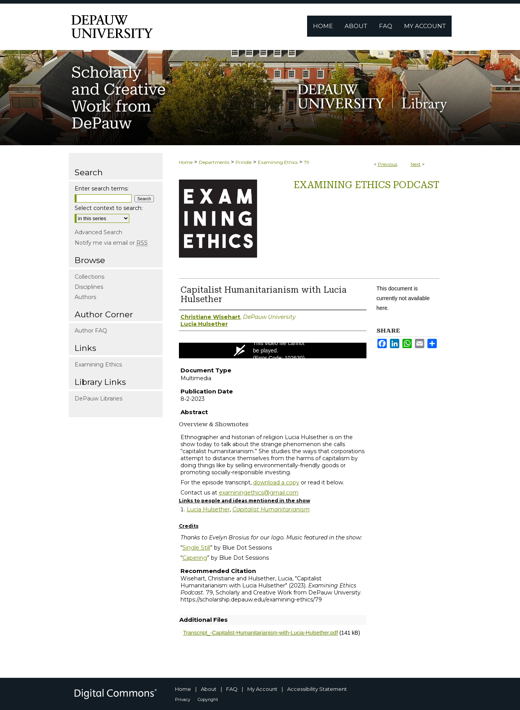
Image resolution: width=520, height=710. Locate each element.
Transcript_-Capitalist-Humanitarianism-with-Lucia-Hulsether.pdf (260, 633)
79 (306, 162)
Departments (214, 162)
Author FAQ (91, 330)
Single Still (196, 547)
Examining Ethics (278, 162)
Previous (387, 164)
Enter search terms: (102, 188)
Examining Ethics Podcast (366, 185)
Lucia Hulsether (208, 509)
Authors (85, 297)
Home (186, 162)
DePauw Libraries (98, 398)
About (208, 689)
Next (416, 164)
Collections (89, 276)
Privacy (182, 699)
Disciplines (89, 286)
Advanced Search (98, 232)
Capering (194, 557)
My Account (262, 689)
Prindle (244, 162)
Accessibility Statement (317, 689)
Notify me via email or (111, 242)
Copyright (208, 699)
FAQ (232, 689)
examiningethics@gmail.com (258, 492)
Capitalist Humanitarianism (271, 509)
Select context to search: (109, 208)
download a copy (276, 482)
